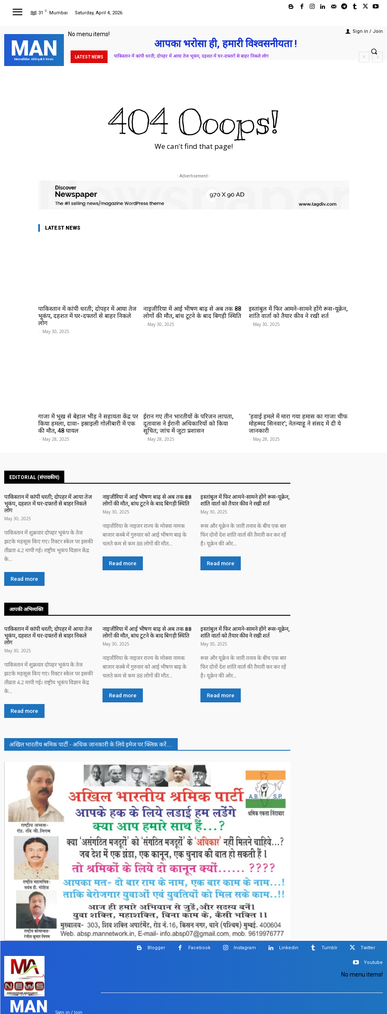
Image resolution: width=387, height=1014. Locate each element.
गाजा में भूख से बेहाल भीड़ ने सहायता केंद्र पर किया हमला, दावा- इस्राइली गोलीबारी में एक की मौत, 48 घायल (87, 414)
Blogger (156, 919)
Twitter (368, 919)
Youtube (373, 934)
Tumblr (329, 919)
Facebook (199, 919)
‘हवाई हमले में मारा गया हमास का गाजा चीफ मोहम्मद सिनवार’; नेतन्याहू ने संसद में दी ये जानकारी (298, 411)
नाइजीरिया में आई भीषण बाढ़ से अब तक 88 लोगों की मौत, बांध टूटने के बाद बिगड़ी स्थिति (191, 311)
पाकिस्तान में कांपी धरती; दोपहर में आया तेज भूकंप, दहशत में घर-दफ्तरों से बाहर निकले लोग (191, 56)
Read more (24, 559)
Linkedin (288, 919)
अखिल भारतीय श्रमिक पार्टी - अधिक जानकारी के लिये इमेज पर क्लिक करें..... (91, 716)
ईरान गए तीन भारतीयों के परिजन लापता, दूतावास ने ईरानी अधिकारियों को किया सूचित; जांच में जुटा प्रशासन (191, 414)
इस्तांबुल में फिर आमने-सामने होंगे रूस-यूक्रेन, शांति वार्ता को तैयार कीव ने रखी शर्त (297, 311)
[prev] (364, 57)
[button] (374, 51)
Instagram (245, 919)
